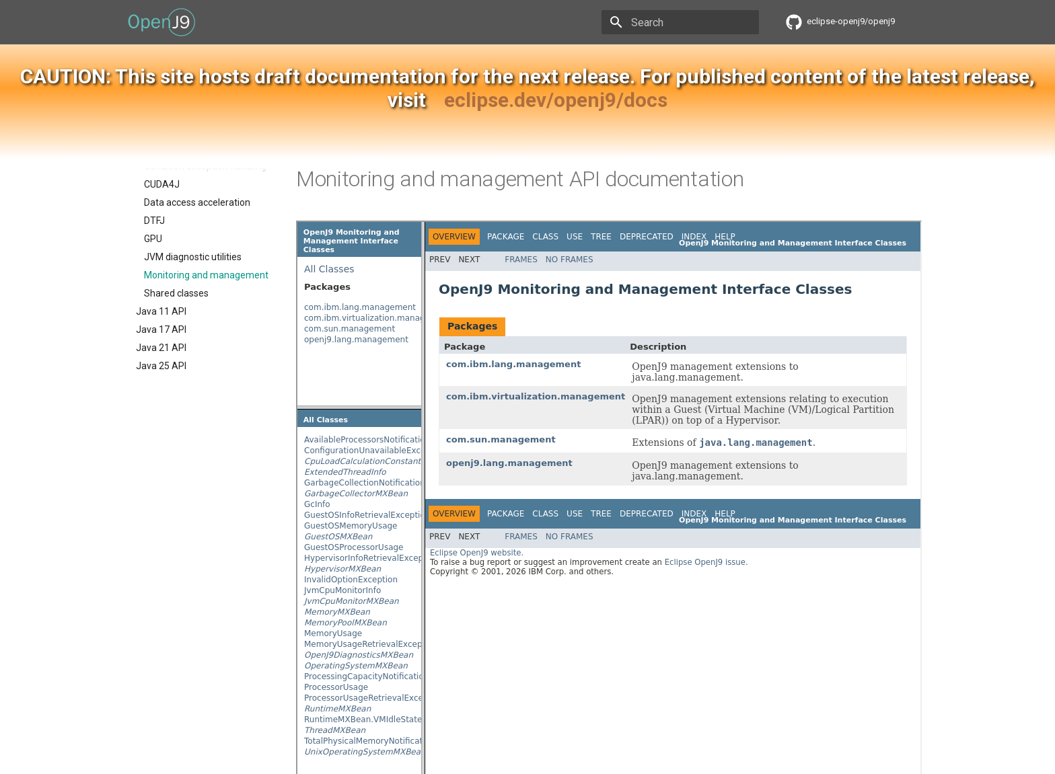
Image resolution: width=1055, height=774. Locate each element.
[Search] (680, 22)
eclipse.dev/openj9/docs (555, 100)
